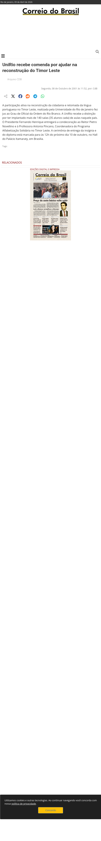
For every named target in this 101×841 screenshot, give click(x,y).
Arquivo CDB (14, 79)
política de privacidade (24, 803)
